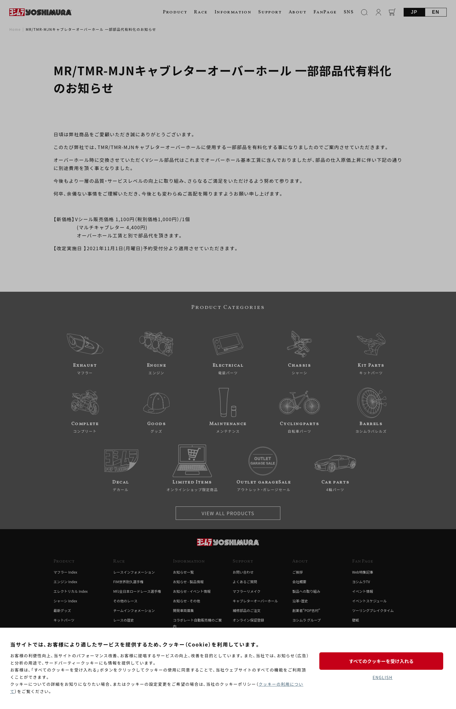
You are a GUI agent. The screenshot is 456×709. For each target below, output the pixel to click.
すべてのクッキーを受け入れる (382, 660)
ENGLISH (383, 677)
